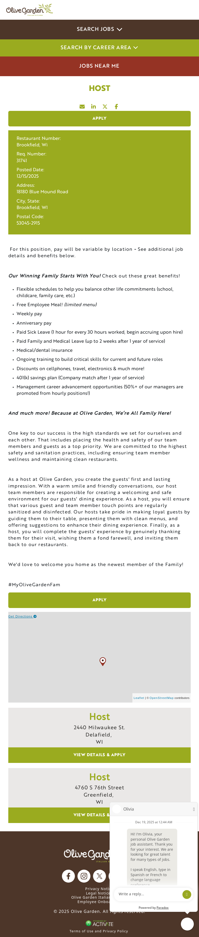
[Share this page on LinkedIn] (94, 105)
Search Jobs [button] (99, 29)
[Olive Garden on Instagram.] (83, 876)
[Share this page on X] (105, 105)
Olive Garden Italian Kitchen (99, 897)
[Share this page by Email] (82, 105)
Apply (100, 119)
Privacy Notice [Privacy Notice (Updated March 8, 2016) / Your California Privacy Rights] (99, 888)
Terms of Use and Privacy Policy (99, 931)
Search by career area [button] (99, 48)
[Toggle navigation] (185, 10)
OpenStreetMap (162, 697)
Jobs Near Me (99, 66)
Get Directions (22, 616)
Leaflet (139, 697)
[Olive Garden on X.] (99, 876)
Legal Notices (99, 893)
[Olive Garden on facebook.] (68, 876)
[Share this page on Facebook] (116, 105)
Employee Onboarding (99, 901)
